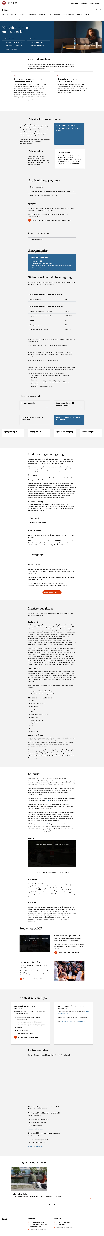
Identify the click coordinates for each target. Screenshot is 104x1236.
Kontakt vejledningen (36, 42)
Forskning (84, 3)
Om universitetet (95, 3)
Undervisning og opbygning (13, 45)
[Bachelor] (5, 15)
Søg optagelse (60, 1224)
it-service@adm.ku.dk (67, 1021)
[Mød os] (78, 15)
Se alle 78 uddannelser (37, 1222)
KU (3, 19)
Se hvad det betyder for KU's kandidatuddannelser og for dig (69, 163)
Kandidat (12, 19)
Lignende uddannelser (37, 45)
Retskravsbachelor (36, 187)
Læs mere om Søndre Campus (68, 952)
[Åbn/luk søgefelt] (97, 9)
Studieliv (32, 39)
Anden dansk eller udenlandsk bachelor (44, 196)
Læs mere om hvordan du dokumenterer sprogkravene (51, 220)
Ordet (48, 800)
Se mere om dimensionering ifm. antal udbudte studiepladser (48, 345)
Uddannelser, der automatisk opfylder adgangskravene (50, 191)
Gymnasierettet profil (38, 522)
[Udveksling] (56, 15)
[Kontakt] (86, 15)
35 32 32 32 (81, 1021)
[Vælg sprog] (100, 9)
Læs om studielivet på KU (32, 979)
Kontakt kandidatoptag (35, 1146)
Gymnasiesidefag (36, 240)
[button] (52, 592)
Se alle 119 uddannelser (63, 1222)
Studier (6, 9)
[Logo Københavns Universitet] (9, 3)
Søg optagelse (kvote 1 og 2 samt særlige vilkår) (38, 1225)
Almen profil (34, 518)
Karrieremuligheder (11, 49)
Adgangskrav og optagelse (13, 42)
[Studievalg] (23, 15)
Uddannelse (74, 3)
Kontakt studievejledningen (28, 1037)
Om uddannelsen (10, 39)
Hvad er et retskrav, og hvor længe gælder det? (45, 360)
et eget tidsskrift (43, 824)
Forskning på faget (37, 555)
